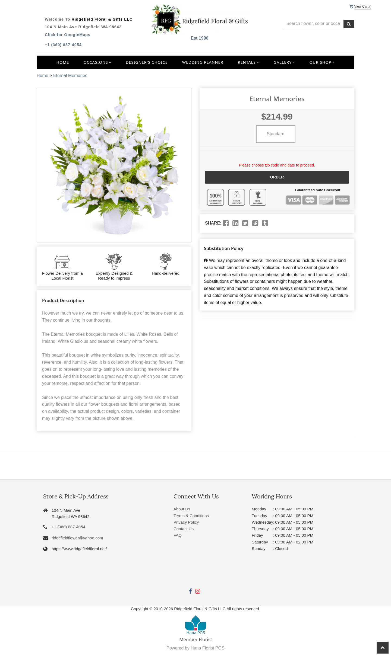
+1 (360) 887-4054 (63, 45)
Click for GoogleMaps (67, 35)
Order (277, 177)
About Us (182, 509)
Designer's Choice (147, 62)
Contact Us (184, 528)
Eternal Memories (70, 75)
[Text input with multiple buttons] (313, 23)
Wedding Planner (202, 62)
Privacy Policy (186, 522)
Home (62, 62)
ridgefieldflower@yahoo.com (77, 538)
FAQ (178, 535)
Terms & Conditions (191, 515)
